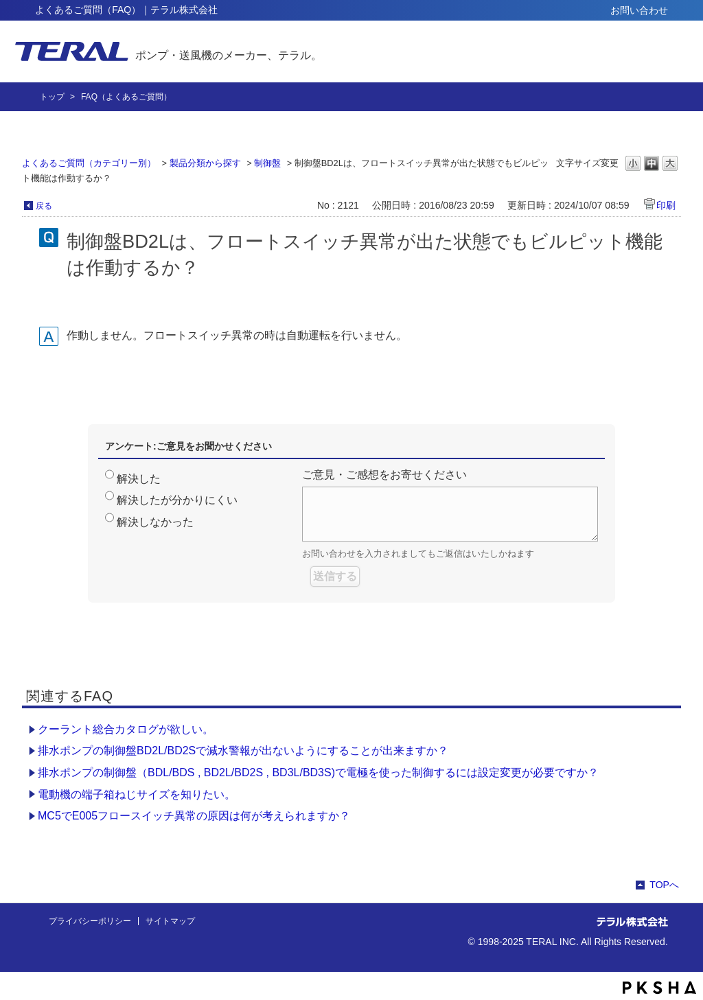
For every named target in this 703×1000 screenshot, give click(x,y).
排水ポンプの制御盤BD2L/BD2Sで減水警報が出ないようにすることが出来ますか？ (243, 750)
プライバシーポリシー (90, 921)
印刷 (666, 205)
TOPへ (664, 884)
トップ (52, 97)
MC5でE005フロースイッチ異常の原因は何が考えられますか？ (194, 816)
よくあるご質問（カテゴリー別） (89, 163)
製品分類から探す (205, 163)
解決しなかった (155, 522)
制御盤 (267, 163)
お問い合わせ (639, 10)
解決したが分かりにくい (177, 500)
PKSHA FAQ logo (659, 988)
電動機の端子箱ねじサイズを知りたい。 (136, 794)
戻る (44, 206)
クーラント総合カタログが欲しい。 (126, 729)
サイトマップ (170, 921)
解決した (139, 479)
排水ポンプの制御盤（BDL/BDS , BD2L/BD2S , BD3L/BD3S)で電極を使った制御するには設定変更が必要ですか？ (318, 772)
